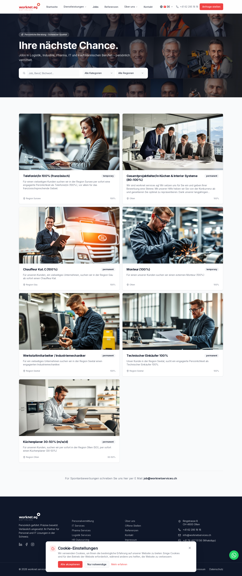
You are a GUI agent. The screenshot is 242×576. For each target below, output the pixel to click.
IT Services (78, 525)
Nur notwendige (96, 564)
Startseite (52, 6)
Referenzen (111, 6)
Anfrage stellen (211, 6)
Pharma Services (81, 530)
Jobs (95, 6)
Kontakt (148, 6)
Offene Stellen (133, 525)
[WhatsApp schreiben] (234, 555)
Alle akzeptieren (70, 564)
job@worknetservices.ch (160, 478)
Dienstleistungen (75, 6)
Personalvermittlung (83, 521)
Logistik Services (81, 535)
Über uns (131, 6)
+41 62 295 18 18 (187, 6)
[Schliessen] (189, 548)
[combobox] (99, 73)
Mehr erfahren (119, 564)
